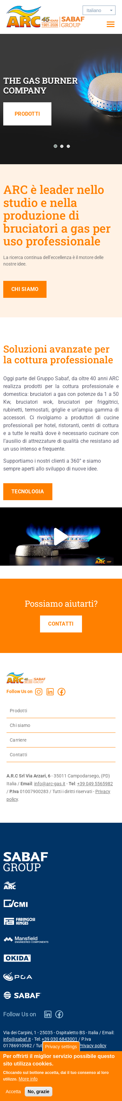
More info (28, 1082)
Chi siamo (24, 289)
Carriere (18, 740)
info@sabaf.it (17, 1039)
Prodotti (27, 114)
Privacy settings (61, 1049)
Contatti (61, 624)
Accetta (13, 1094)
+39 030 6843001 (59, 1039)
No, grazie (38, 1094)
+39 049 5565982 (95, 783)
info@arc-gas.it (49, 783)
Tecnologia (27, 491)
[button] (54, 146)
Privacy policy (92, 1045)
